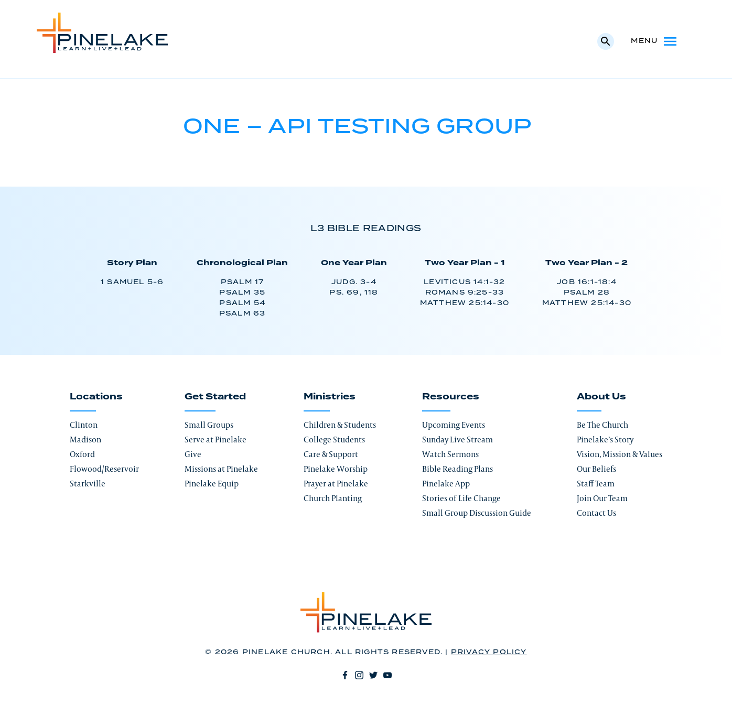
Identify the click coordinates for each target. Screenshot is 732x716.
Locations (96, 397)
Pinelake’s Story (605, 439)
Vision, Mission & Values (619, 454)
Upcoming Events (453, 424)
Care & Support (331, 454)
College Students (334, 439)
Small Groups (209, 424)
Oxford (82, 454)
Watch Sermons (450, 454)
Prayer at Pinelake (336, 483)
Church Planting (333, 498)
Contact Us (596, 512)
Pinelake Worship (336, 468)
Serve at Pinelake (215, 439)
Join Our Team (602, 498)
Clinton (84, 424)
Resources (450, 397)
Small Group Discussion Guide (476, 512)
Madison (85, 439)
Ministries (330, 397)
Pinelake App (446, 483)
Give (193, 454)
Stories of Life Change (461, 498)
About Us (601, 397)
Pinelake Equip (212, 483)
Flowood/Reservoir (104, 468)
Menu (655, 41)
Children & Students (340, 424)
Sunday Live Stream (457, 439)
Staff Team (596, 483)
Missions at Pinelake (221, 468)
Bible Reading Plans (457, 468)
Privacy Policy (489, 652)
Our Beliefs (596, 468)
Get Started (215, 397)
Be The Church (602, 424)
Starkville (87, 483)
